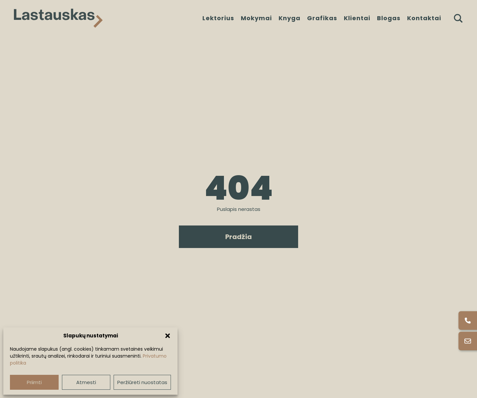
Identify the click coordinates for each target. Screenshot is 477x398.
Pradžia (238, 236)
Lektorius (218, 18)
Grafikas (322, 18)
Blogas (388, 18)
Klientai (357, 18)
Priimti (34, 382)
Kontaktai (424, 18)
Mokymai (256, 18)
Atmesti (86, 382)
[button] (167, 335)
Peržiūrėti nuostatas (142, 382)
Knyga (289, 18)
